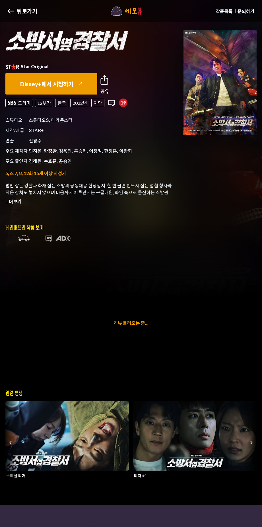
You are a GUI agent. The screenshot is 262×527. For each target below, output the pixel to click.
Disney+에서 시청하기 (51, 84)
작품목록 (224, 11)
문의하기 (246, 11)
